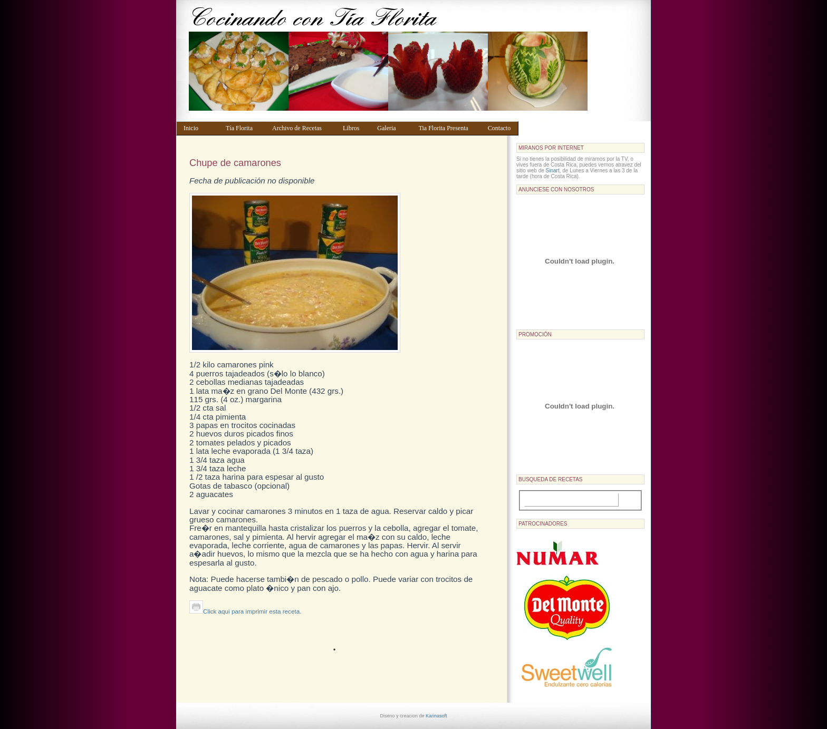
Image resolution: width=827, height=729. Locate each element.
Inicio (200, 128)
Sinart (553, 170)
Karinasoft (436, 715)
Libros (355, 128)
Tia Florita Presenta (448, 128)
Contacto (501, 128)
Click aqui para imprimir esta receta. (245, 611)
